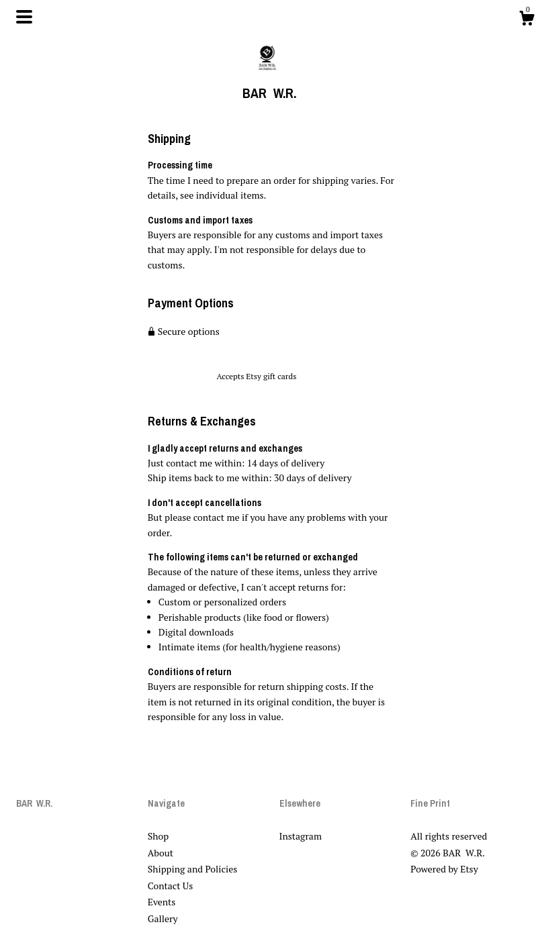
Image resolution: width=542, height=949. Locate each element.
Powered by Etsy (444, 868)
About (160, 852)
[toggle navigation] (24, 16)
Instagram (300, 836)
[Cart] (526, 20)
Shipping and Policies (193, 868)
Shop (158, 836)
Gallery (163, 918)
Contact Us (170, 885)
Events (162, 901)
